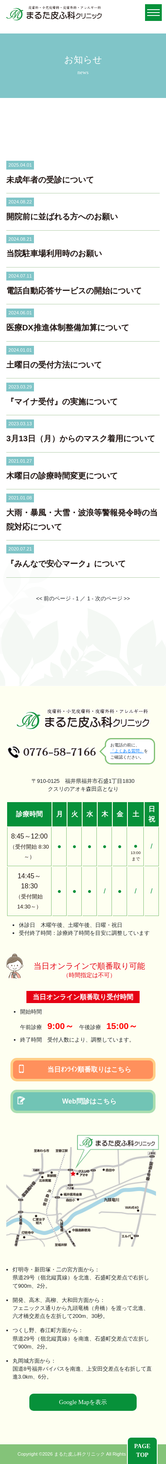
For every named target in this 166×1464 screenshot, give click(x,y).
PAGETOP (142, 1451)
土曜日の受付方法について (54, 364)
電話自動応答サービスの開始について (74, 290)
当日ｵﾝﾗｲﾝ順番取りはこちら (74, 1069)
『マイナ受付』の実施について (62, 401)
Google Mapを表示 (83, 1402)
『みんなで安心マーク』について (66, 563)
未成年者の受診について (50, 179)
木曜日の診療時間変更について (62, 475)
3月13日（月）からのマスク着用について (80, 438)
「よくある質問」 (127, 751)
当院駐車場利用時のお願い (54, 253)
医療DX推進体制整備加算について (67, 327)
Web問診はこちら (67, 1100)
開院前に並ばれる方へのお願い (62, 216)
